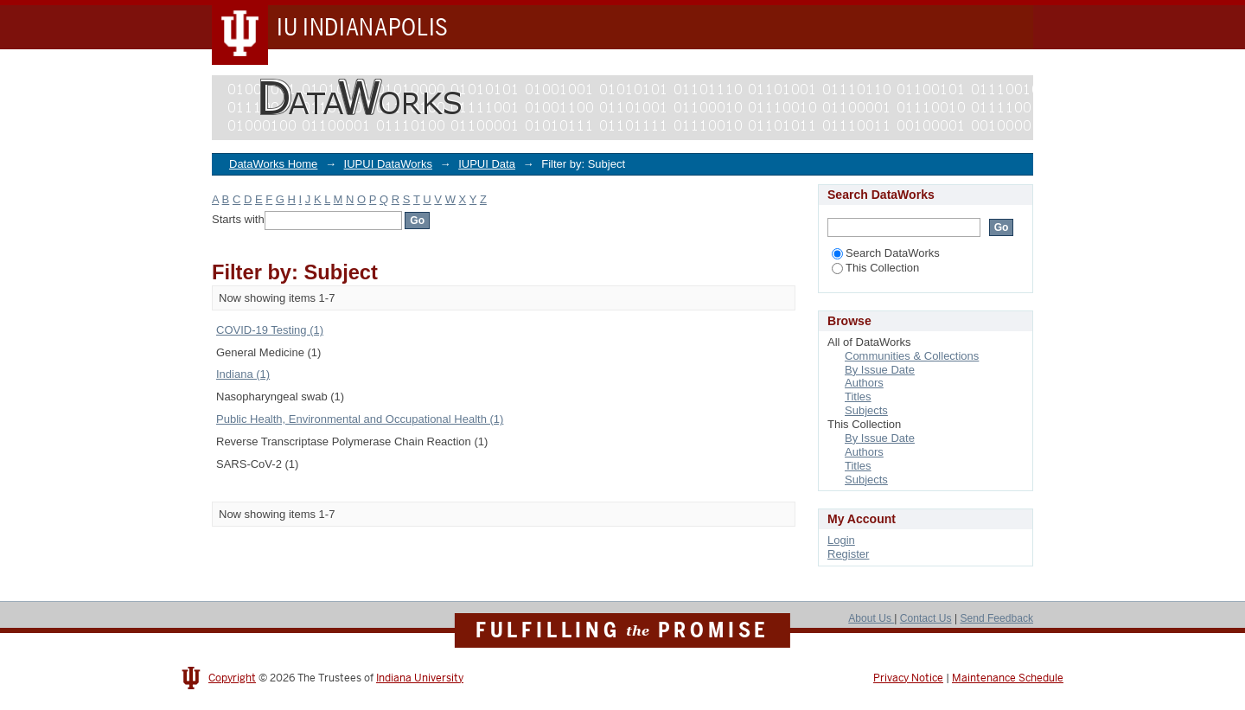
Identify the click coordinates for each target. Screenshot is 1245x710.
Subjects (866, 410)
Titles (858, 396)
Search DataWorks (886, 252)
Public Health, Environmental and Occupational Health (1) (359, 419)
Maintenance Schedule (1007, 678)
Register (848, 553)
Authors (864, 382)
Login (841, 540)
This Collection (875, 267)
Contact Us (926, 618)
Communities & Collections (912, 355)
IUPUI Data (486, 163)
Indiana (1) (243, 374)
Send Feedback (996, 618)
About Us (871, 618)
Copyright (232, 678)
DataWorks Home (273, 163)
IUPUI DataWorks (388, 163)
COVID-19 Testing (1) (269, 329)
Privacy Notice (908, 678)
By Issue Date (880, 369)
